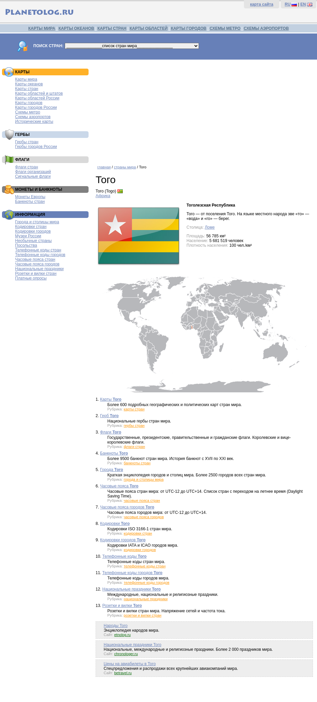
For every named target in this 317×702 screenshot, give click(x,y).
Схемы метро (27, 112)
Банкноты (114, 453)
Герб (109, 415)
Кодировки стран (31, 226)
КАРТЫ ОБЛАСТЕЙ (149, 28)
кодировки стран (138, 533)
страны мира (125, 167)
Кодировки (114, 523)
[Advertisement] (205, 110)
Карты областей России (37, 98)
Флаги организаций (33, 171)
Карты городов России (36, 107)
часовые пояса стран (142, 500)
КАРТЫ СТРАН (112, 28)
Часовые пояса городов (37, 264)
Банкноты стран (30, 201)
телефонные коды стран (145, 566)
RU (287, 4)
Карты (110, 399)
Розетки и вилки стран (35, 273)
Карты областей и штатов (39, 93)
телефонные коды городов (146, 582)
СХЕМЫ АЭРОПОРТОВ (266, 28)
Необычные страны (33, 240)
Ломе (209, 227)
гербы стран (134, 425)
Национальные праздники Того (132, 644)
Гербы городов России (36, 146)
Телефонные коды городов (40, 254)
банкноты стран (137, 463)
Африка (103, 195)
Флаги (110, 432)
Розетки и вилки (122, 605)
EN (303, 4)
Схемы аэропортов (33, 116)
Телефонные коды (124, 556)
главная (104, 167)
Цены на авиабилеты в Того (130, 663)
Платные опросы (31, 278)
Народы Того (115, 625)
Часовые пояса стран (35, 259)
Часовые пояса (119, 486)
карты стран (134, 409)
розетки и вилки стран (142, 615)
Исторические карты (34, 121)
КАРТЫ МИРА (41, 28)
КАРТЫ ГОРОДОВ (188, 28)
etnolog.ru (122, 635)
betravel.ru (122, 673)
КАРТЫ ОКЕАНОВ (76, 28)
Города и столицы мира (37, 222)
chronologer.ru (126, 654)
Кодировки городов (33, 231)
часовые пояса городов (144, 517)
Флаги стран (26, 167)
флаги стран (134, 447)
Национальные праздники (39, 268)
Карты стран (26, 88)
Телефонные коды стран (38, 250)
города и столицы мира (144, 479)
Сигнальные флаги (33, 176)
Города (111, 469)
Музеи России (28, 236)
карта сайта (261, 4)
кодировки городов (140, 550)
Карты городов (28, 102)
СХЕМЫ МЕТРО (225, 28)
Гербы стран (26, 142)
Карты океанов (29, 84)
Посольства (26, 245)
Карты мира (26, 79)
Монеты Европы (30, 196)
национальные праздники (146, 599)
